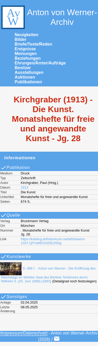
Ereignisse (25, 49)
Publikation (15, 167)
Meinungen (26, 53)
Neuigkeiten (26, 34)
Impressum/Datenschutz (24, 333)
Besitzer (23, 67)
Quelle (10, 215)
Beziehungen (28, 58)
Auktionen (25, 77)
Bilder (20, 39)
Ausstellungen (29, 72)
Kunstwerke (15, 257)
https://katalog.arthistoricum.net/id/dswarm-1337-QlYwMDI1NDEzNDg (53, 241)
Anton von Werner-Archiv (48, 17)
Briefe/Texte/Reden (33, 44)
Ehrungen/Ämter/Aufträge (40, 63)
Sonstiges (13, 297)
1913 (24, 187)
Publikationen (28, 82)
